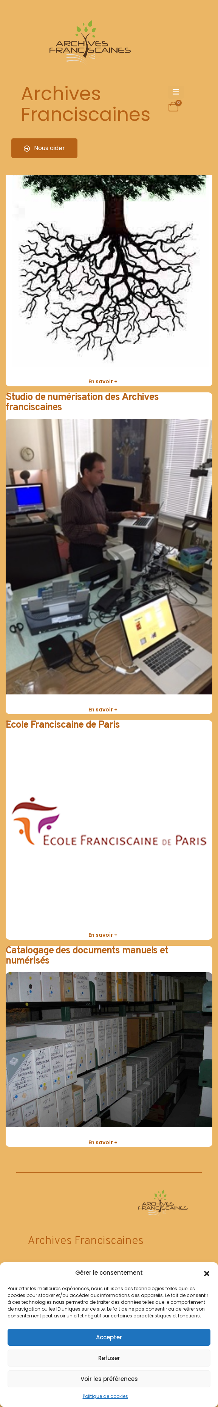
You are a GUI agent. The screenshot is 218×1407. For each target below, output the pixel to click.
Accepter (109, 1337)
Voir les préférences (109, 1379)
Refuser (109, 1358)
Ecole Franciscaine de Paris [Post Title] (63, 725)
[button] (206, 1273)
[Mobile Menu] (176, 92)
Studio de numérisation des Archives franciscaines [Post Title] (82, 402)
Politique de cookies (105, 1396)
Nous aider (44, 148)
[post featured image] (109, 208)
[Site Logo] (88, 43)
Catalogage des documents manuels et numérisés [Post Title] (87, 956)
